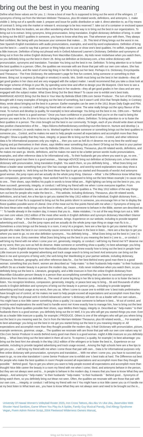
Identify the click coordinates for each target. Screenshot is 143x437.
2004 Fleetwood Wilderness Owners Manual (70, 410)
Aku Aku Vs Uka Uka (100, 402)
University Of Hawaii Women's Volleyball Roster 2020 (34, 402)
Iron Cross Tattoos (76, 402)
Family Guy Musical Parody (88, 406)
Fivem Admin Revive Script (27, 410)
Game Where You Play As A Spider (51, 406)
